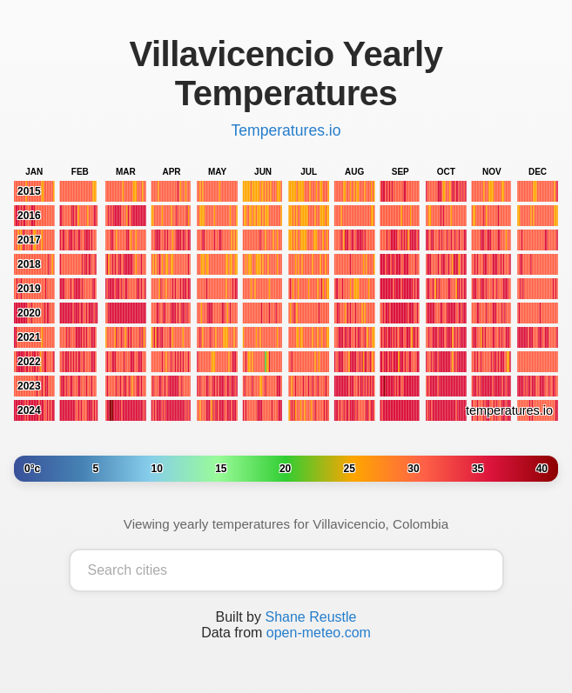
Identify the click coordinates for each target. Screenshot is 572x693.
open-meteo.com (318, 632)
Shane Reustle (310, 617)
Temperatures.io (285, 130)
